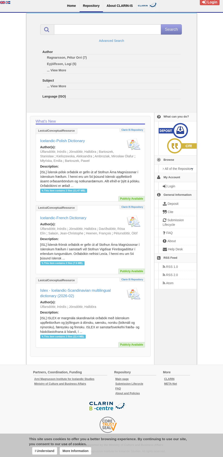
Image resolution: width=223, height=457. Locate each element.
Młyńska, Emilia (51, 161)
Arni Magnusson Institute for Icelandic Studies (64, 379)
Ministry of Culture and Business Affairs (60, 383)
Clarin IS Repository (132, 130)
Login (209, 2)
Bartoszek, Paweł (77, 161)
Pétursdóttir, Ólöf (125, 233)
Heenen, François (98, 233)
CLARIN (169, 379)
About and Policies (127, 393)
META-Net (170, 383)
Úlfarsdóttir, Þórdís (53, 151)
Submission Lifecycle (129, 383)
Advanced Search (111, 41)
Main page (122, 379)
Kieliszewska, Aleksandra (74, 156)
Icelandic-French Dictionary (63, 218)
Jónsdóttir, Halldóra (82, 151)
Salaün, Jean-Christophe (65, 233)
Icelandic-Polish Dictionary (62, 141)
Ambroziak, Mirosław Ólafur (114, 156)
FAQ (118, 388)
